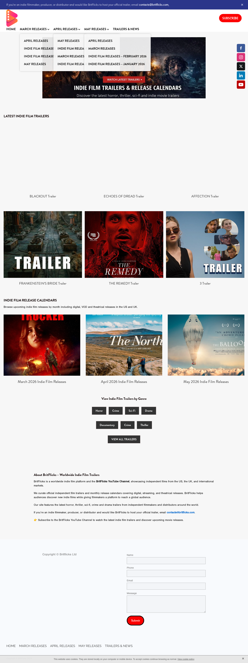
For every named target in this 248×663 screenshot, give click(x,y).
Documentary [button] (107, 425)
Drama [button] (148, 411)
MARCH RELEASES (34, 29)
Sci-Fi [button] (132, 411)
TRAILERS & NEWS (126, 29)
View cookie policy (185, 659)
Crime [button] (115, 411)
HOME (11, 29)
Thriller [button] (144, 425)
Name (130, 555)
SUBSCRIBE (230, 18)
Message (132, 593)
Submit (135, 620)
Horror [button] (99, 411)
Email (130, 580)
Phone (130, 568)
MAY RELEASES (96, 29)
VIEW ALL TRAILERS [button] (124, 439)
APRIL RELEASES (66, 29)
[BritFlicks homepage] (109, 18)
